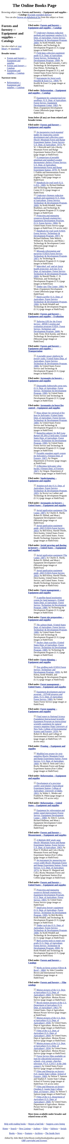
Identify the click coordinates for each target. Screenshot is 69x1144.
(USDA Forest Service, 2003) (49, 528)
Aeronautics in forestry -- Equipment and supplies (46, 379)
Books (12, 1133)
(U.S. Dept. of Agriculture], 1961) (50, 1005)
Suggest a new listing (55, 1124)
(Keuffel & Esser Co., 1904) (47, 79)
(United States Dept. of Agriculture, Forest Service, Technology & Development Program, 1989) (50, 418)
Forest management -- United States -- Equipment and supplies (47, 685)
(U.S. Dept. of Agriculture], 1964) (46, 1033)
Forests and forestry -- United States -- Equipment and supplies (47, 883)
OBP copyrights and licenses (34, 1140)
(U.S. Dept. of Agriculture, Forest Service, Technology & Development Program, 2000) (50, 38)
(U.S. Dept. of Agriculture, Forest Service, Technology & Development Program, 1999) (49, 57)
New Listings (25, 1128)
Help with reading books (15, 1124)
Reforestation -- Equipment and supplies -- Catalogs (15, 85)
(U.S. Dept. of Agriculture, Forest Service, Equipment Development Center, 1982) (50, 102)
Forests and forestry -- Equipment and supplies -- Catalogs (45, 26)
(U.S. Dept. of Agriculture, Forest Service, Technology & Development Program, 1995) (50, 489)
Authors (36, 1128)
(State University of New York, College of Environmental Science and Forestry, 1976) (50, 724)
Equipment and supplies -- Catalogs (15, 71)
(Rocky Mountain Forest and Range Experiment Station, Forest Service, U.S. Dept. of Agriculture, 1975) (49, 138)
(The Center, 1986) (50, 286)
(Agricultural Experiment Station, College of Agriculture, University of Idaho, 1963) (48, 788)
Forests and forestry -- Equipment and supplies (17, 60)
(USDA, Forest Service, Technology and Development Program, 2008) (49, 326)
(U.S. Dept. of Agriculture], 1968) (49, 1099)
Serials (63, 1128)
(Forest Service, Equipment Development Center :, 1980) (49, 814)
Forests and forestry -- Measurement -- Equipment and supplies (47, 833)
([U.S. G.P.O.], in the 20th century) (50, 1061)
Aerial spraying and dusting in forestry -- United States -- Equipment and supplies (47, 547)
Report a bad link (36, 1124)
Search (14, 1128)
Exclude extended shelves (39, 15)
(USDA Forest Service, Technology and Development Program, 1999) (50, 669)
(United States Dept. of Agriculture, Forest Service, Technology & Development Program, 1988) (50, 361)
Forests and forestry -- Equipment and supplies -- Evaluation (46, 315)
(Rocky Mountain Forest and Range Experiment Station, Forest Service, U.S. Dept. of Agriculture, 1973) (50, 865)
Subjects (54, 1128)
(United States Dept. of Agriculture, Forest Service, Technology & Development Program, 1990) (50, 438)
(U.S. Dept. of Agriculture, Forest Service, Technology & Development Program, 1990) (50, 389)
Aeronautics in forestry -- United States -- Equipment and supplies (47, 504)
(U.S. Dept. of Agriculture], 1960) (50, 992)
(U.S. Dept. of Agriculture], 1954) (50, 1046)
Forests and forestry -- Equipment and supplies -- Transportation (44, 348)
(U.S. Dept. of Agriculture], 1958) (50, 1020)
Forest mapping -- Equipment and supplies (42, 710)
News (19, 1133)
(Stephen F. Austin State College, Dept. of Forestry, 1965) (49, 1089)
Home (5, 1128)
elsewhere (15, 49)
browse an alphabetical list (29, 17)
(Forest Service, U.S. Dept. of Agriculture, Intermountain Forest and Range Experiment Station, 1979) (50, 163)
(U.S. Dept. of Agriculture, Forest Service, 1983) (49, 895)
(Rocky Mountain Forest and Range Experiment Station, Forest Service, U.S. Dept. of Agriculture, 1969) (50, 758)
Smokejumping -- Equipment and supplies (42, 479)
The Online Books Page (34, 5)
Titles (45, 1128)
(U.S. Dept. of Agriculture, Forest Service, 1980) (49, 695)
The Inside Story (52, 1133)
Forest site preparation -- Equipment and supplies (46, 618)
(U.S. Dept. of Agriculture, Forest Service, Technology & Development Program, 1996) (50, 300)
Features (28, 1133)
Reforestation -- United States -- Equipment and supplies (45, 804)
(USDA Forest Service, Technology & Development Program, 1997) (49, 233)
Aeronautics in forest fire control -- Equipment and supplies (46, 406)
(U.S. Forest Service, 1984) (49, 219)
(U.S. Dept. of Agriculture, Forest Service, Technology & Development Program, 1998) (50, 929)
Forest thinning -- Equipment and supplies (42, 661)
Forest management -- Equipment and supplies (44, 591)
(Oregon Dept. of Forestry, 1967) (50, 455)
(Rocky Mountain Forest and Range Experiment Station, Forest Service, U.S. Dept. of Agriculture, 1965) (49, 844)
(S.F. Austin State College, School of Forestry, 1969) (50, 1074)
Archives (39, 1133)
